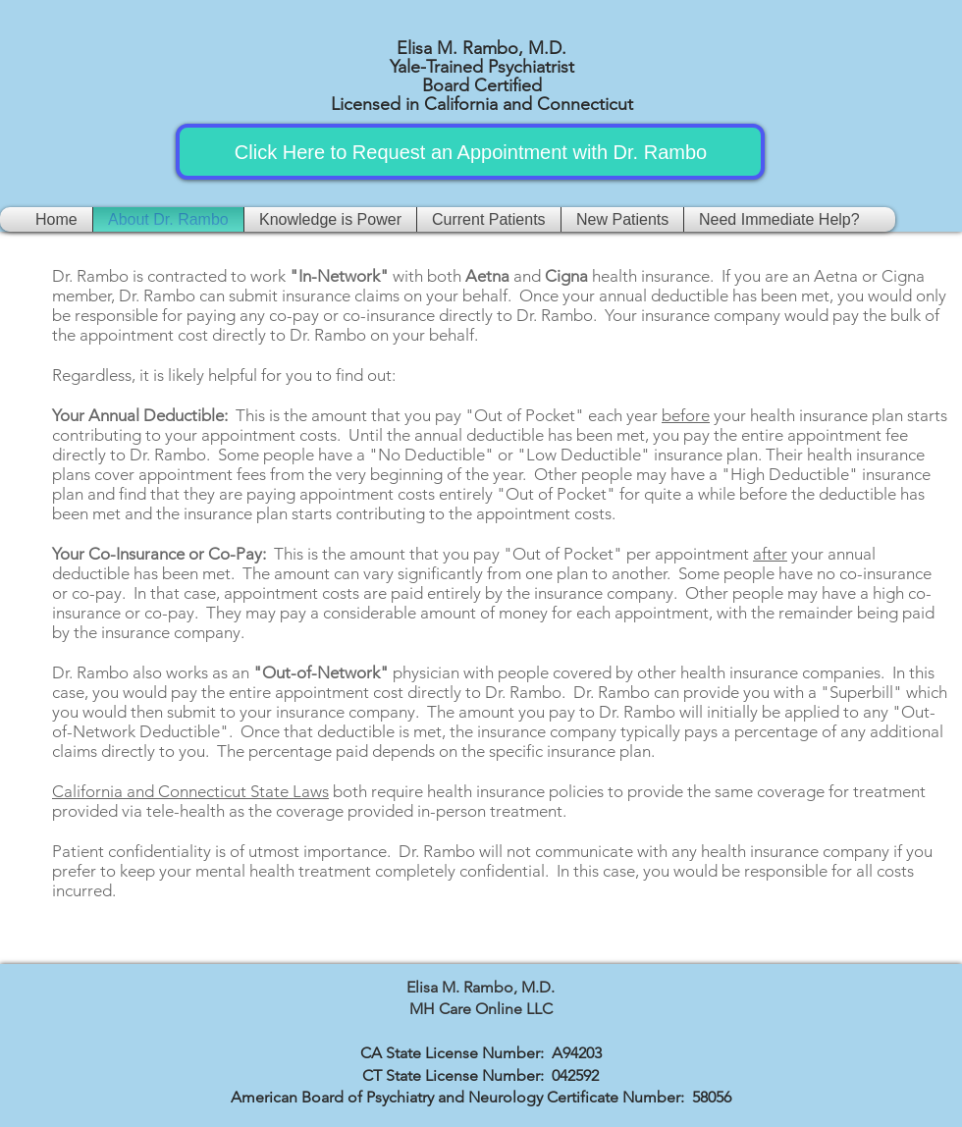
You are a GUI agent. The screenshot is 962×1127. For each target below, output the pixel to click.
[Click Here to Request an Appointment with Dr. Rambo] (471, 152)
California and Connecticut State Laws (190, 791)
